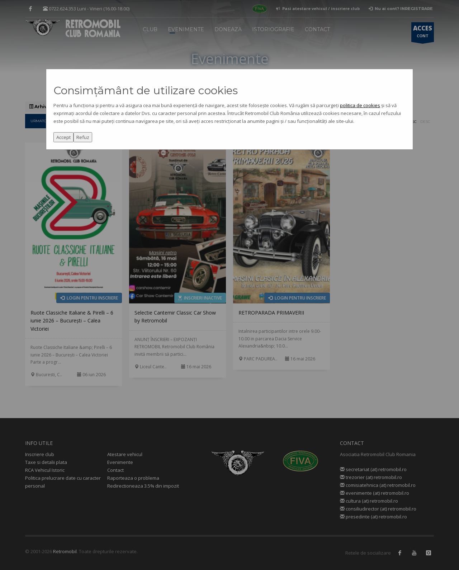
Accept (63, 137)
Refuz (82, 137)
